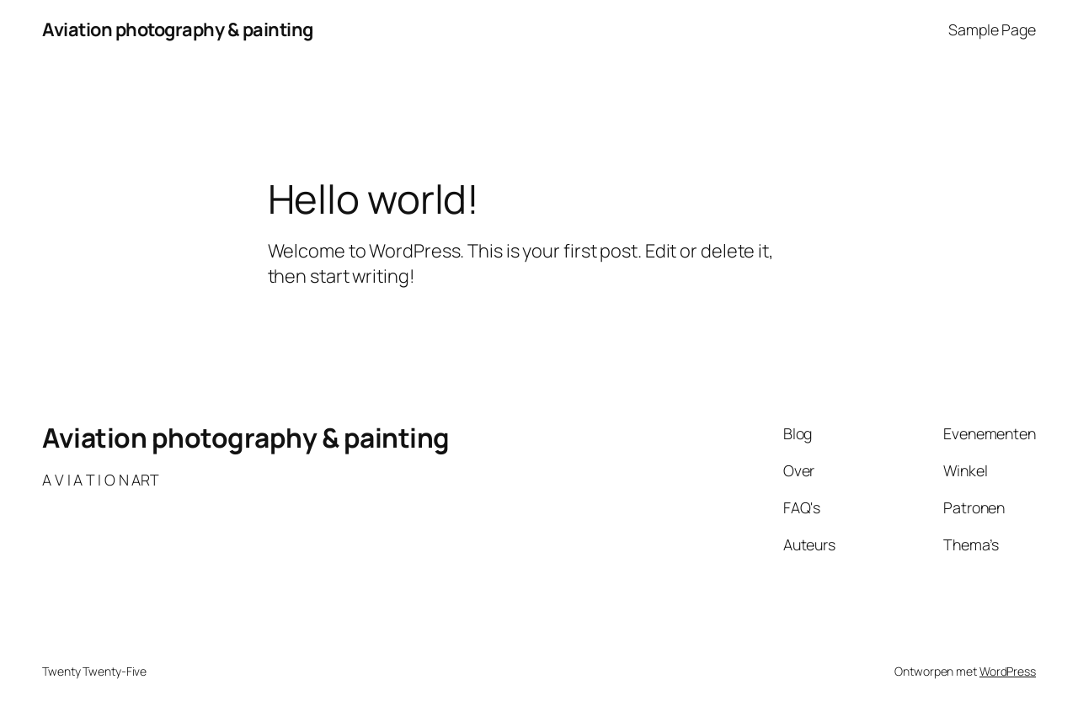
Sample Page (992, 29)
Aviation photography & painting (177, 29)
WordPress (1007, 671)
